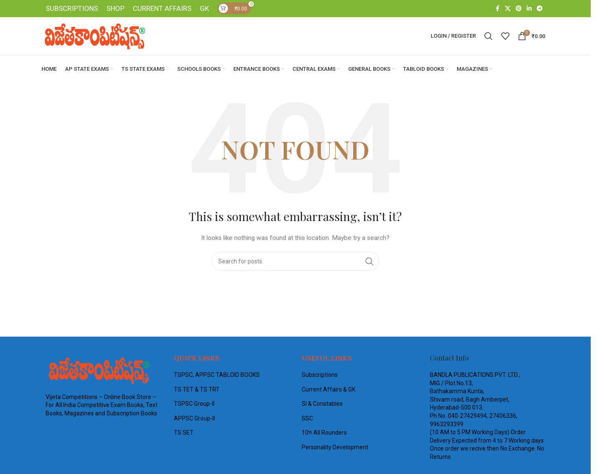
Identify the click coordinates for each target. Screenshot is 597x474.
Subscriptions (320, 375)
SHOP (115, 9)
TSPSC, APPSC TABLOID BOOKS (217, 375)
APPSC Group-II (194, 418)
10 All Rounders (324, 433)
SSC (307, 418)
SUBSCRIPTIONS (72, 9)
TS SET (184, 433)
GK (204, 9)
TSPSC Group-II (194, 404)
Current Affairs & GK (328, 389)
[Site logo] (93, 36)
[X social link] (507, 9)
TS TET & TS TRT (197, 389)
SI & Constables (322, 404)
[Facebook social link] (497, 9)
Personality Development (335, 447)
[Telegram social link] (539, 9)
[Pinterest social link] (518, 9)
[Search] (488, 36)
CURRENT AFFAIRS (162, 9)
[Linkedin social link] (529, 9)
